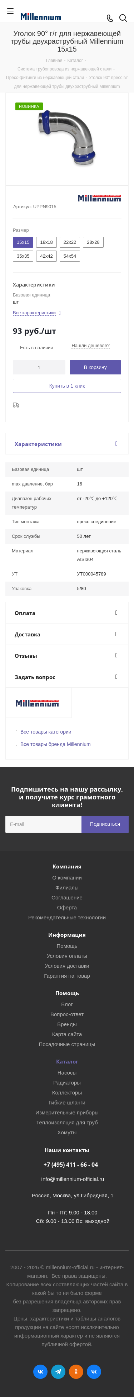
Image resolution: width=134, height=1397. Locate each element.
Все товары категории (45, 732)
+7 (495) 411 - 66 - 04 (71, 1164)
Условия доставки (67, 966)
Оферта (67, 907)
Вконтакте (40, 1372)
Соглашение (67, 897)
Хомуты (67, 1132)
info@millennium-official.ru (72, 1179)
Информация (67, 934)
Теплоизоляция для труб (67, 1122)
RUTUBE (94, 1372)
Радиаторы (67, 1083)
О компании (67, 878)
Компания (67, 866)
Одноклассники (76, 1372)
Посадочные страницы (67, 1044)
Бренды (66, 1024)
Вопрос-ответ (67, 1014)
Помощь (67, 946)
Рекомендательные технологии (67, 917)
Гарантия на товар (67, 976)
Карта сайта (67, 1034)
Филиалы (67, 887)
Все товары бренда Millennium (55, 744)
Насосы (67, 1073)
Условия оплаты (67, 956)
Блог (67, 1004)
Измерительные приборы (67, 1112)
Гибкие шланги (67, 1102)
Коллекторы (67, 1092)
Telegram (58, 1372)
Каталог (67, 1061)
